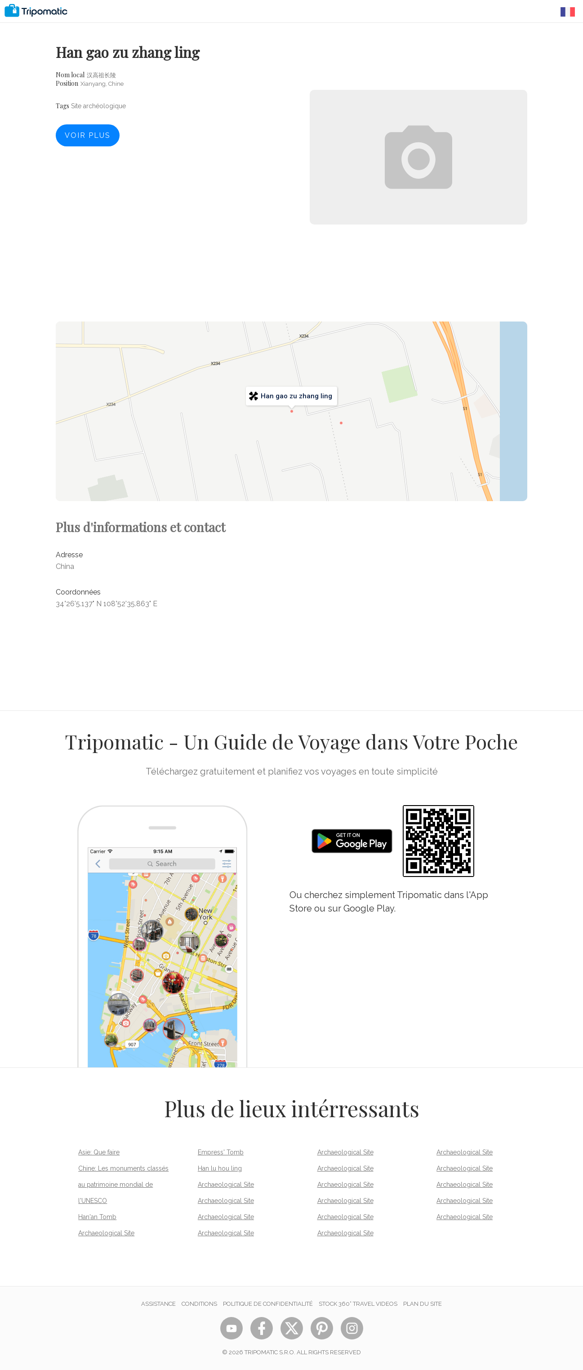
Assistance (158, 1303)
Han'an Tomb (97, 1216)
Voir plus (88, 135)
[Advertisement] (419, 264)
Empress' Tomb (221, 1152)
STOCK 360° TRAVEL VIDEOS (358, 1303)
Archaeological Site (106, 1233)
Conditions (199, 1303)
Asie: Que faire (99, 1152)
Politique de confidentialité (268, 1303)
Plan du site (422, 1303)
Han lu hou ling (220, 1168)
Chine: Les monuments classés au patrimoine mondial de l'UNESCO (123, 1184)
